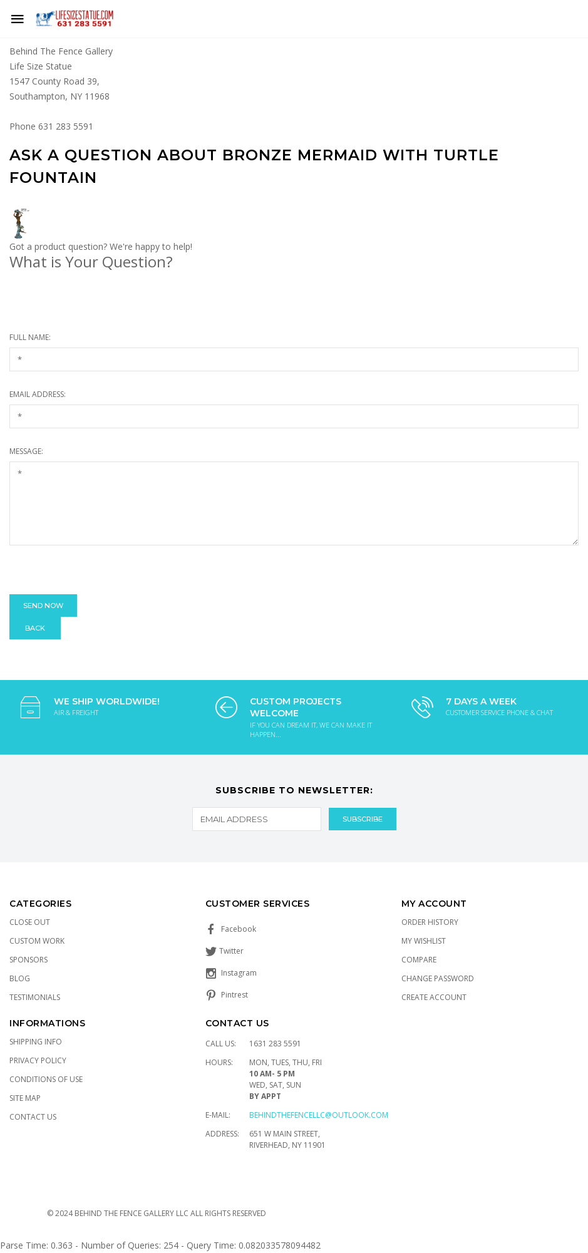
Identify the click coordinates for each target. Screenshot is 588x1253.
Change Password (437, 978)
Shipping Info (35, 1041)
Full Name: (30, 337)
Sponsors (28, 959)
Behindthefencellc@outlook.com (318, 1115)
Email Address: (37, 394)
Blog (19, 978)
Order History (429, 922)
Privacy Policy (37, 1060)
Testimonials (34, 997)
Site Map (25, 1098)
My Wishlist (423, 941)
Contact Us (32, 1116)
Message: (26, 451)
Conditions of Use (46, 1079)
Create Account (434, 997)
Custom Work (36, 941)
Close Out (29, 922)
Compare (418, 959)
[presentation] (104, 569)
